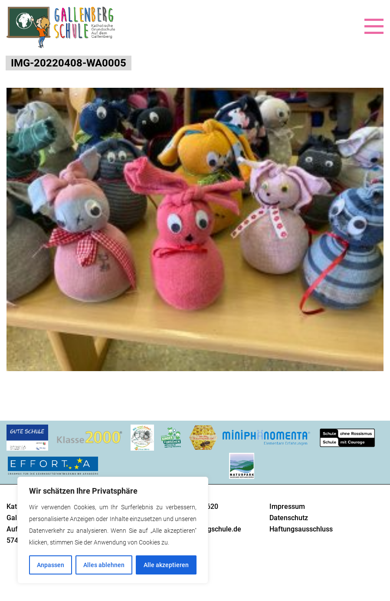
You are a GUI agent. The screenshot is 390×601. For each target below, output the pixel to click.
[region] (112, 530)
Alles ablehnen (104, 564)
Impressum (287, 506)
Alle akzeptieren (166, 564)
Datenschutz (288, 518)
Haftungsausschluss (301, 529)
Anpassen (50, 564)
